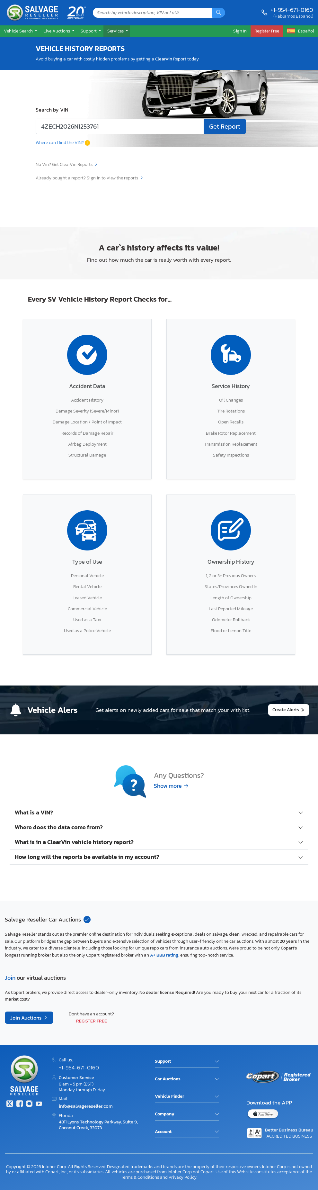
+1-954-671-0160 (291, 9)
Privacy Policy (183, 1177)
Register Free (91, 1020)
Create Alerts (285, 709)
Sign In (240, 31)
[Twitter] (9, 1104)
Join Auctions (26, 1018)
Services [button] (116, 31)
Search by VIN (52, 110)
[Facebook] (19, 1104)
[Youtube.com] (39, 1104)
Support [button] (89, 31)
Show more (171, 785)
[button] (20, 31)
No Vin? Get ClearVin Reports (67, 164)
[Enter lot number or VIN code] (120, 126)
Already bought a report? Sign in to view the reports (90, 178)
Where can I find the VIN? (63, 142)
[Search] (218, 13)
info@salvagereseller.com (86, 1106)
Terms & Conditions (140, 1177)
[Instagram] (29, 1104)
